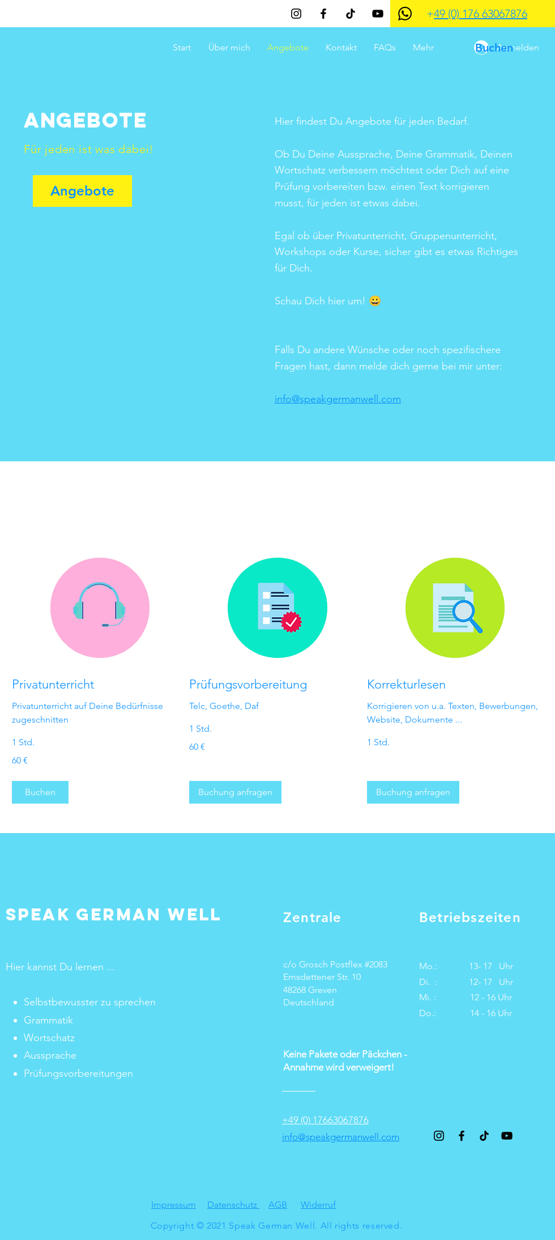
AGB (277, 1204)
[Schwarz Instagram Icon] (296, 13)
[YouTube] (378, 13)
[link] (100, 684)
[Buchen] (494, 47)
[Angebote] (82, 191)
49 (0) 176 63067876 (480, 13)
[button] (40, 792)
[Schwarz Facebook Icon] (323, 13)
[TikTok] (350, 13)
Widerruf (318, 1204)
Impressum (173, 1204)
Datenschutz (233, 1204)
